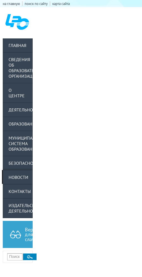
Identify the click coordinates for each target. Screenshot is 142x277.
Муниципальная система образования (20, 143)
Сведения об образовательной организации (20, 68)
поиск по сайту (36, 3)
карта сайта (61, 3)
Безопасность (20, 163)
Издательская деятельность (20, 208)
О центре (17, 92)
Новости (18, 177)
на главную (11, 3)
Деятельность (20, 110)
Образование (20, 124)
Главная (17, 45)
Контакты (20, 191)
